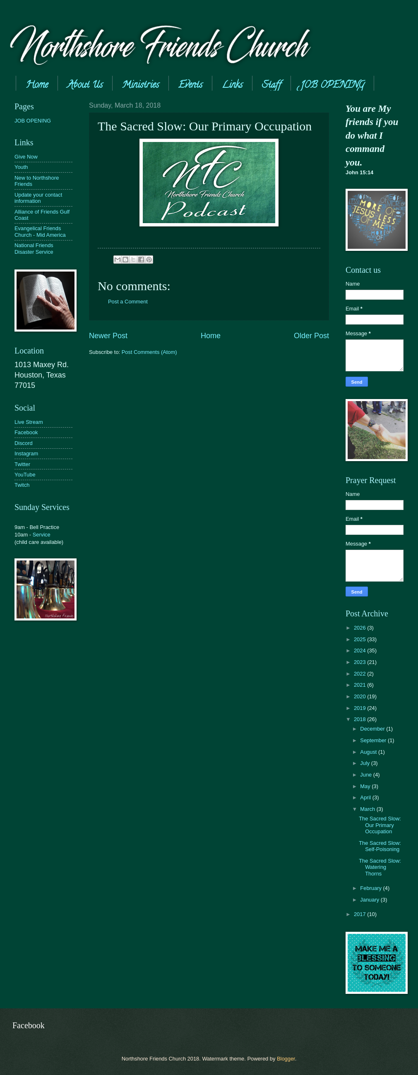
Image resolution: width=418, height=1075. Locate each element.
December (373, 729)
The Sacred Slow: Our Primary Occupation (380, 825)
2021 (360, 685)
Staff (271, 85)
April (366, 797)
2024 (360, 650)
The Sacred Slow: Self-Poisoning (380, 846)
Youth (21, 167)
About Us (85, 85)
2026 (360, 628)
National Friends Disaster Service (33, 248)
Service (41, 534)
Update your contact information (38, 198)
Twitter (22, 464)
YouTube (25, 474)
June (366, 775)
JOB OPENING (32, 121)
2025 (360, 639)
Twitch (22, 485)
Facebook (26, 432)
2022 (360, 674)
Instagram (26, 453)
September (374, 740)
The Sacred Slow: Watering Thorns (380, 867)
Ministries (140, 85)
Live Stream (28, 422)
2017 (360, 914)
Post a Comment (128, 301)
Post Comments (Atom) (149, 352)
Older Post (311, 336)
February (371, 888)
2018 (360, 719)
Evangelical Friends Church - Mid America (40, 231)
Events (190, 85)
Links (232, 85)
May (366, 786)
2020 (360, 696)
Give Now (26, 157)
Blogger (286, 1059)
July (365, 763)
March (368, 809)
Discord (23, 443)
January (370, 900)
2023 (360, 662)
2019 (360, 708)
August (369, 752)
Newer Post (108, 336)
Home (37, 85)
